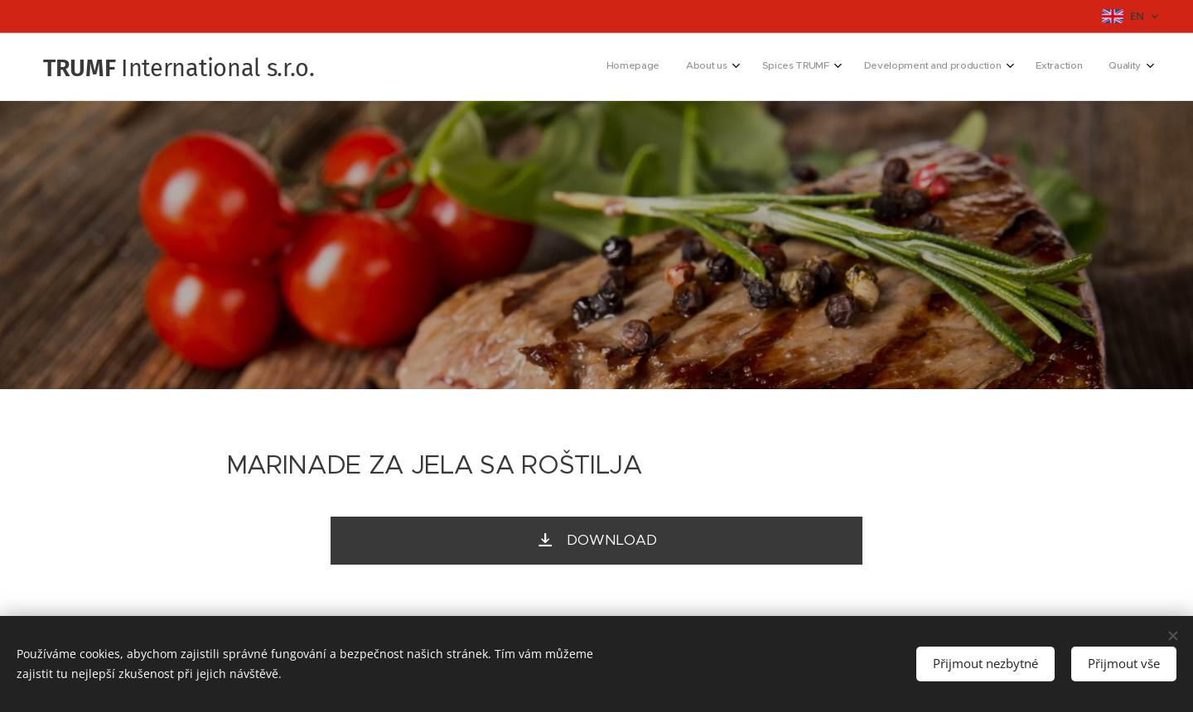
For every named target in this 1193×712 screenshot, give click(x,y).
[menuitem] (988, 67)
